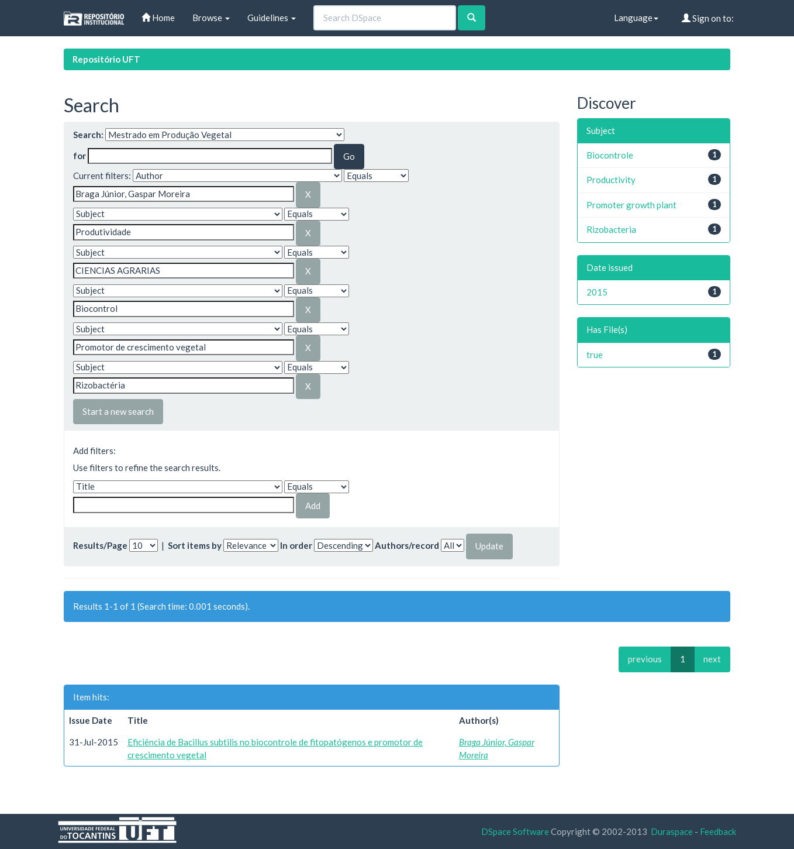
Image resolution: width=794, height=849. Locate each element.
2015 (596, 292)
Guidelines (271, 17)
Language (636, 17)
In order (296, 545)
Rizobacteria (611, 229)
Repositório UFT (106, 59)
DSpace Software (515, 831)
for (79, 155)
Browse (211, 17)
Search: (88, 134)
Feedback (718, 831)
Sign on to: (708, 18)
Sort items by (195, 545)
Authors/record (407, 545)
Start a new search (118, 411)
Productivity (611, 179)
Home (158, 17)
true (594, 354)
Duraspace (672, 831)
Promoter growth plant (631, 205)
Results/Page (100, 545)
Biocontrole (609, 155)
